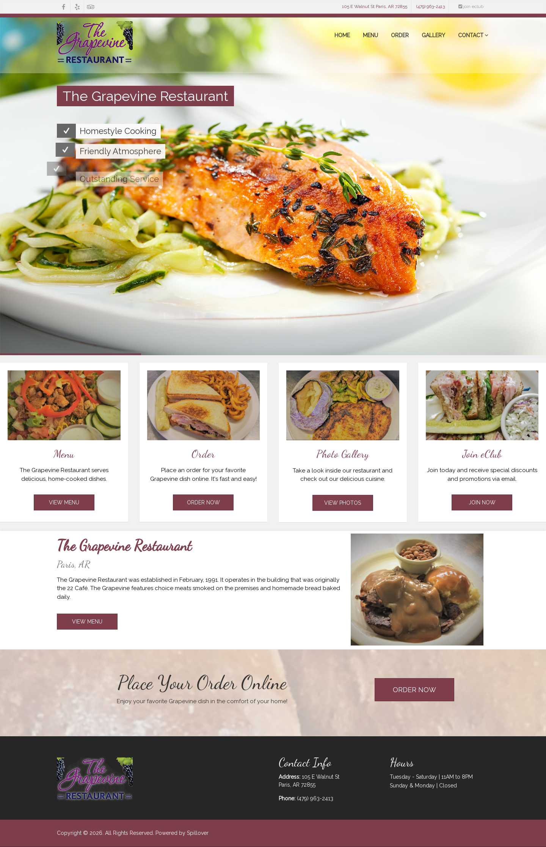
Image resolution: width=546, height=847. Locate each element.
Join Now (482, 510)
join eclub (470, 6)
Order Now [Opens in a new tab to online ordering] (203, 510)
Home (342, 35)
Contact (470, 35)
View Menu (64, 510)
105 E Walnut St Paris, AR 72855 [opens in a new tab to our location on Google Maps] (374, 6)
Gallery (433, 35)
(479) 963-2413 (430, 6)
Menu (370, 35)
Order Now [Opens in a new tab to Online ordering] (414, 690)
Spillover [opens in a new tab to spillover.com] (198, 833)
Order (400, 35)
